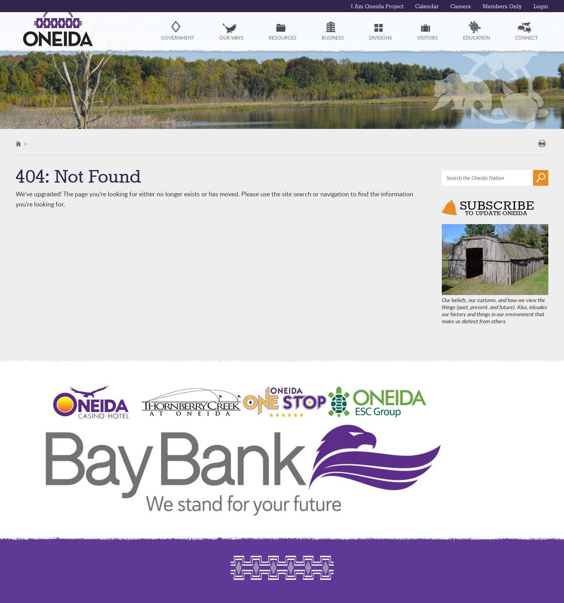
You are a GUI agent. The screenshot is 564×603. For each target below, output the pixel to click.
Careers (460, 6)
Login (540, 6)
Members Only (502, 6)
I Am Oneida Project (377, 6)
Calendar (427, 6)
